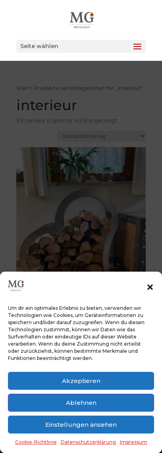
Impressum (133, 442)
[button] (150, 287)
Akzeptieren (81, 381)
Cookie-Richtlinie (36, 442)
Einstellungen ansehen (81, 424)
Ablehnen (81, 402)
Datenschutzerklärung (88, 442)
